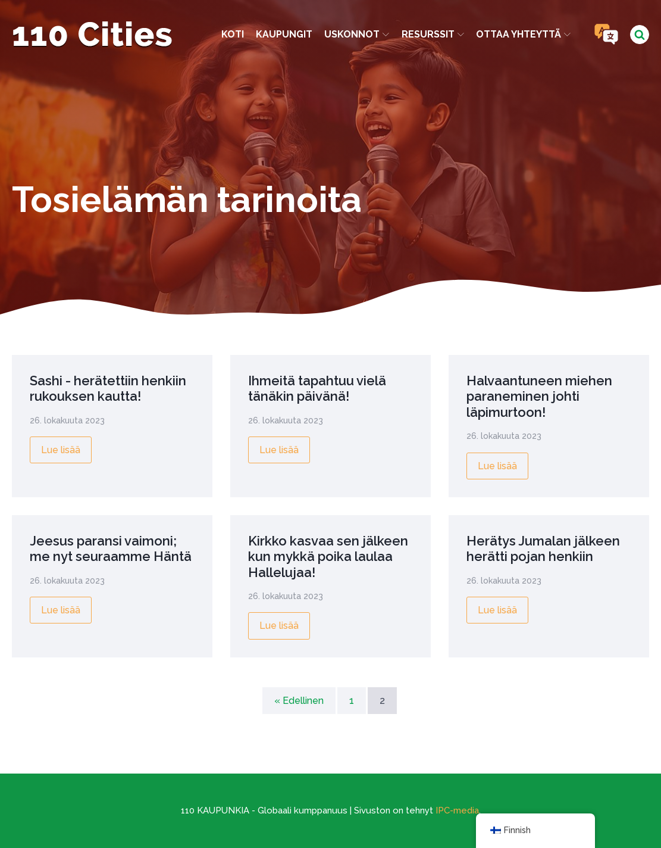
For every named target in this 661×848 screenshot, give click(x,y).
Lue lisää (60, 450)
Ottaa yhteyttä (523, 34)
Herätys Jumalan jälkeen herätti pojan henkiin (543, 548)
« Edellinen (299, 700)
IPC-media (457, 810)
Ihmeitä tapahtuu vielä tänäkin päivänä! (317, 388)
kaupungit (284, 34)
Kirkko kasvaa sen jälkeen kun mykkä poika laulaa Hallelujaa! (328, 556)
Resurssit (433, 34)
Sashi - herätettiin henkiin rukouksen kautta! (108, 388)
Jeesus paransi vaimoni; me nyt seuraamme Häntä (111, 548)
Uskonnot (356, 34)
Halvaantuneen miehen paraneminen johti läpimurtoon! (539, 396)
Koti (232, 34)
